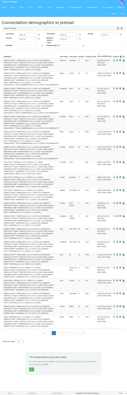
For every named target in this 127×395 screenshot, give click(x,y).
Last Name (10, 34)
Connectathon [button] (93, 7)
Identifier (9, 45)
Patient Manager (9, 1)
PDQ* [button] (22, 7)
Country (9, 38)
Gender (90, 34)
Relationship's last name (52, 45)
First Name (51, 34)
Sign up (114, 14)
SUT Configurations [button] (75, 7)
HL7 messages (108, 7)
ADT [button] (4, 7)
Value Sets (121, 7)
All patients (60, 7)
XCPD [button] (40, 7)
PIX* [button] (31, 7)
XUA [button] (49, 7)
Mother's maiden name (50, 40)
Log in (123, 14)
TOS (45, 364)
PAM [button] (13, 7)
